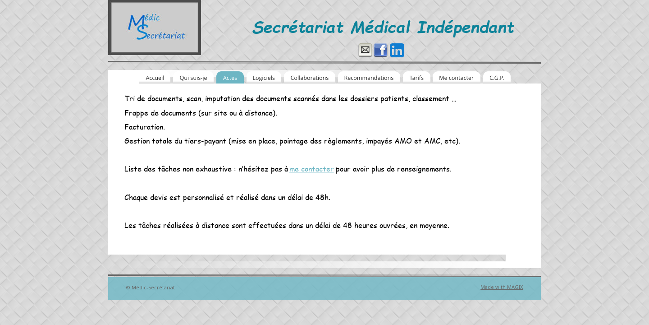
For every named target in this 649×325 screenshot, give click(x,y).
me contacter (311, 168)
